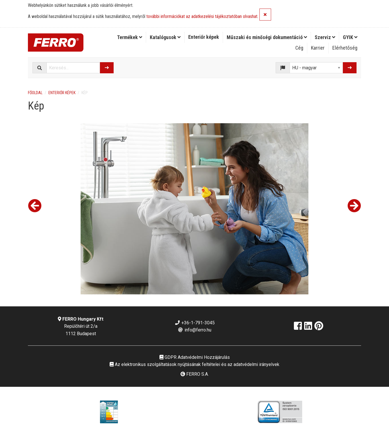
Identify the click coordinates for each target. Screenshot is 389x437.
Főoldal (35, 92)
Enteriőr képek (203, 37)
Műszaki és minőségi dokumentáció (267, 37)
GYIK (350, 37)
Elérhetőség (344, 48)
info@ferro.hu (194, 330)
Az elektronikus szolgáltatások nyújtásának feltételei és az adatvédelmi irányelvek (194, 364)
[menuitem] (129, 37)
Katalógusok (165, 37)
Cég (299, 48)
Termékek (129, 37)
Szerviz (325, 37)
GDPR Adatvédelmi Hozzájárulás (194, 357)
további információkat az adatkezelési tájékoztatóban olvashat (201, 16)
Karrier (318, 48)
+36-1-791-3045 (195, 322)
